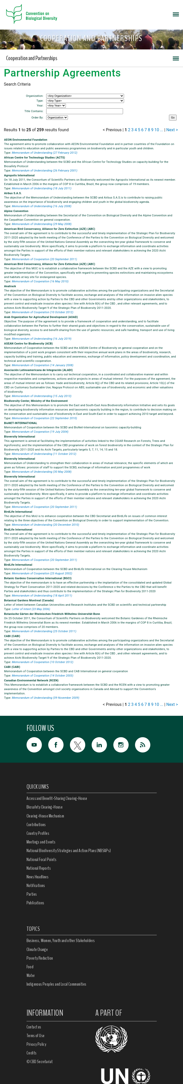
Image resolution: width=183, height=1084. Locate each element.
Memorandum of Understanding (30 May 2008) (41, 471)
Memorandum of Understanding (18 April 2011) (42, 595)
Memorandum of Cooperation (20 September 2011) (44, 259)
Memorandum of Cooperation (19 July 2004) (40, 431)
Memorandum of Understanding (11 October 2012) (44, 454)
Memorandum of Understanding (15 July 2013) (41, 396)
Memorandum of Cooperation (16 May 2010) (40, 281)
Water (31, 975)
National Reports (39, 868)
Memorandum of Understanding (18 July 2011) (41, 188)
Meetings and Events (41, 842)
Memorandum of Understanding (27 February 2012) (44, 152)
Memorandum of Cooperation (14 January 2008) (42, 365)
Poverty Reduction (40, 958)
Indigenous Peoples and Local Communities (57, 984)
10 (156, 129)
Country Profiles (38, 833)
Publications (35, 903)
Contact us (34, 1027)
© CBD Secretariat (40, 1062)
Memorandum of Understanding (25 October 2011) (44, 631)
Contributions (36, 825)
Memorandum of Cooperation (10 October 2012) (42, 312)
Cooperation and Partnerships (31, 58)
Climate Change (37, 949)
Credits (32, 1053)
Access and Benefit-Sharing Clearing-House (57, 798)
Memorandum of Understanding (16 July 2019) (41, 338)
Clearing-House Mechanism (45, 816)
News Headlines (38, 877)
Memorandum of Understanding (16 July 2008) (41, 206)
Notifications (36, 885)
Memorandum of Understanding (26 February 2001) (44, 170)
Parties (32, 894)
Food (30, 967)
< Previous (112, 129)
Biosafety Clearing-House (45, 807)
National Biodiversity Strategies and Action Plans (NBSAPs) (69, 851)
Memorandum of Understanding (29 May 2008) (41, 224)
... (161, 129)
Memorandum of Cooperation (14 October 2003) (42, 675)
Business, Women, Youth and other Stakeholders (61, 940)
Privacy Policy (36, 1044)
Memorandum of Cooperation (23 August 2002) (42, 573)
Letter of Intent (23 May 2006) (31, 609)
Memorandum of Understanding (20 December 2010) (45, 524)
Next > (172, 129)
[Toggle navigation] (176, 14)
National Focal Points (41, 859)
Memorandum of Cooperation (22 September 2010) (44, 418)
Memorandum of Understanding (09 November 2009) (45, 697)
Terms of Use (36, 1036)
